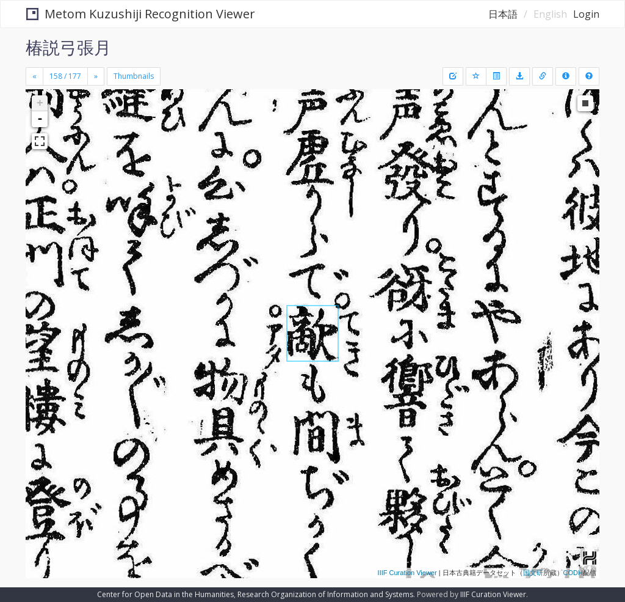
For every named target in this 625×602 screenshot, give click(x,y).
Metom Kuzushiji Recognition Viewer (140, 14)
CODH (573, 572)
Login (586, 14)
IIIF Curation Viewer (407, 572)
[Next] (95, 76)
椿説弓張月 (68, 47)
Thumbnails (134, 76)
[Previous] (34, 76)
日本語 (503, 14)
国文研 (533, 572)
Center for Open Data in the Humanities (165, 594)
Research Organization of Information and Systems (325, 594)
